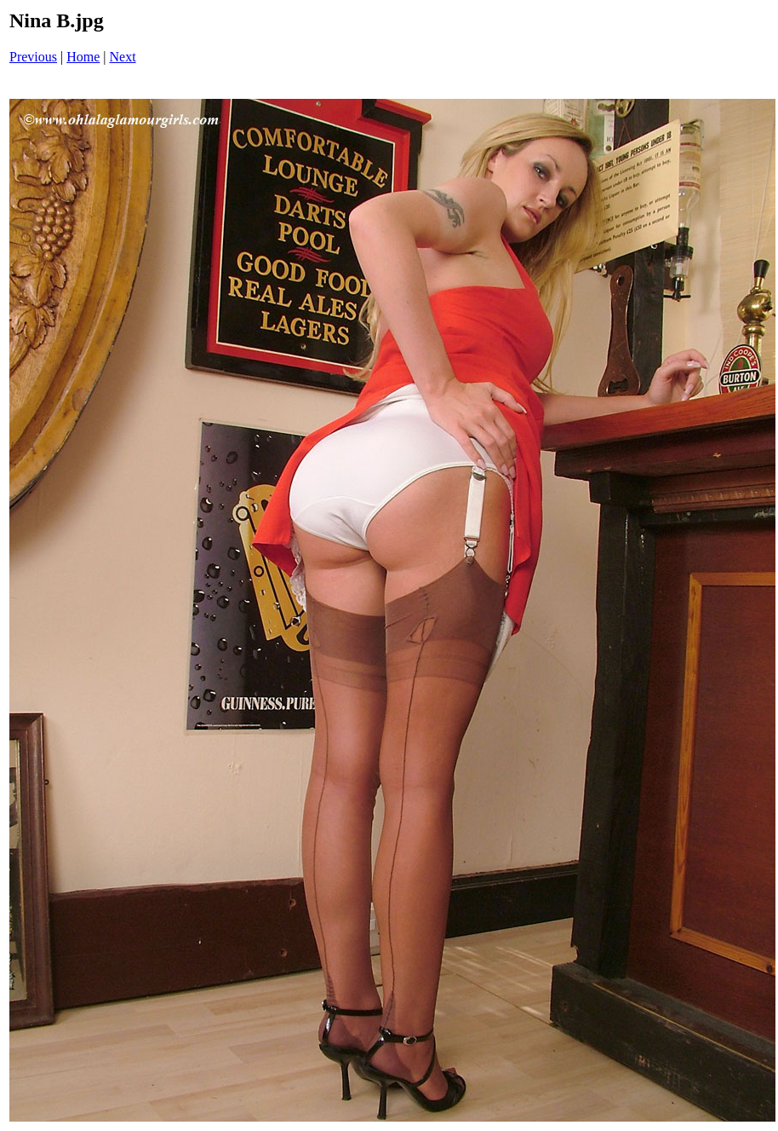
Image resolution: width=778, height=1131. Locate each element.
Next (123, 56)
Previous (33, 56)
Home (83, 56)
